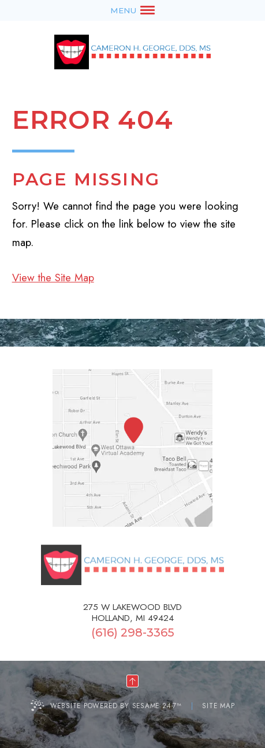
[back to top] (132, 681)
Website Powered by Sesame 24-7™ (116, 705)
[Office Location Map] (133, 431)
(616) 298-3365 (132, 632)
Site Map (218, 705)
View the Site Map (53, 277)
